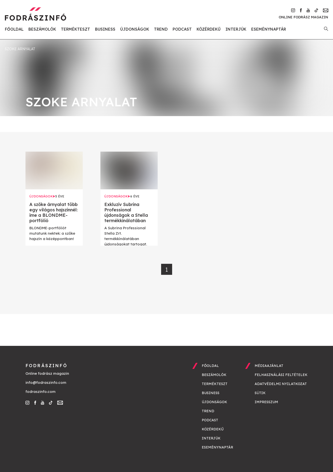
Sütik (260, 393)
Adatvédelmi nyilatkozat (281, 384)
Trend (161, 29)
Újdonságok (134, 29)
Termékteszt (75, 29)
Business (105, 29)
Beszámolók (42, 29)
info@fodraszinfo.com (45, 382)
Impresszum (266, 402)
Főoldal (14, 29)
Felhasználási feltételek (281, 375)
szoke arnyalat (20, 49)
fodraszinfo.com (40, 391)
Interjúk (236, 29)
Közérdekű (209, 29)
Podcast (182, 29)
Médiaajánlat (269, 365)
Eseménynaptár (268, 29)
